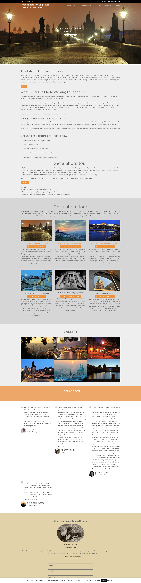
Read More (110, 580)
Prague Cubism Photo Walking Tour (70, 296)
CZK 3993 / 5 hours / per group (36, 243)
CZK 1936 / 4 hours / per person (70, 243)
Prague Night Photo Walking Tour (36, 296)
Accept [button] (104, 580)
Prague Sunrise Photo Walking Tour (70, 246)
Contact (25, 182)
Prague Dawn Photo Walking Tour (36, 246)
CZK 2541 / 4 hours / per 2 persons (104, 243)
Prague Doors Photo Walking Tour (104, 296)
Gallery (24, 86)
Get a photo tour (70, 36)
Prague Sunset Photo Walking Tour (104, 246)
